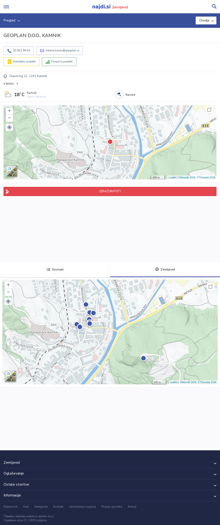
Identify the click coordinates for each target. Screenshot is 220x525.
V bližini (9, 84)
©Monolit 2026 (186, 177)
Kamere (130, 95)
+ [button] (9, 111)
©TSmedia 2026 (206, 177)
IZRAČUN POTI (110, 191)
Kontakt (58, 507)
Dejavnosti (11, 507)
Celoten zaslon (209, 109)
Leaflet (172, 177)
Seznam (55, 269)
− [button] (9, 118)
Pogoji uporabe (111, 507)
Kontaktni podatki (24, 61)
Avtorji (132, 507)
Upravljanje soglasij (82, 507)
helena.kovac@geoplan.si (62, 50)
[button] (9, 127)
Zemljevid (165, 269)
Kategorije (41, 507)
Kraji (26, 507)
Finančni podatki (62, 61)
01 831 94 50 (21, 50)
